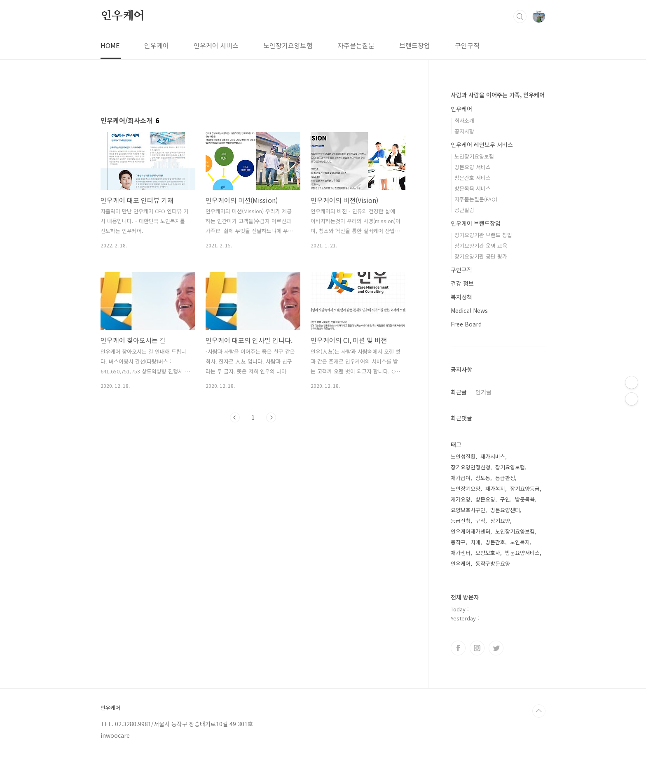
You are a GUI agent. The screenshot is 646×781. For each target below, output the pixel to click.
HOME (110, 45)
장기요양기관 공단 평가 (480, 256)
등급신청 (460, 521)
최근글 (459, 392)
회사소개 (464, 120)
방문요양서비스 (522, 553)
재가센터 (460, 553)
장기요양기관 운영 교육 (480, 245)
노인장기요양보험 (288, 45)
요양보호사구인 (468, 510)
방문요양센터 (505, 510)
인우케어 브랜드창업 (476, 223)
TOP (538, 711)
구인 (505, 499)
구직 (480, 521)
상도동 (482, 478)
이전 (235, 417)
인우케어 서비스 (216, 45)
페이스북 (458, 648)
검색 (520, 16)
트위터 (496, 648)
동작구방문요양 (492, 563)
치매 (475, 542)
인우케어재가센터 (470, 531)
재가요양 (460, 499)
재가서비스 (492, 456)
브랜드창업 (414, 45)
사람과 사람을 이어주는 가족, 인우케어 (498, 95)
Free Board (466, 324)
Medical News (469, 310)
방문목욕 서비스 (472, 188)
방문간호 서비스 (472, 178)
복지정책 (461, 297)
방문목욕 (525, 499)
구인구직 (467, 45)
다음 (271, 417)
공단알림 (464, 210)
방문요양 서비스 (472, 167)
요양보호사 (487, 553)
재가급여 (460, 478)
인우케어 (123, 16)
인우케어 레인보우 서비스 (482, 144)
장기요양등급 (525, 488)
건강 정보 (462, 283)
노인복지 (520, 542)
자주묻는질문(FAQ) (475, 199)
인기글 (483, 392)
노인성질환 (463, 456)
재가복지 (495, 488)
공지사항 (464, 131)
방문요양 (485, 499)
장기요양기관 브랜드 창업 (483, 235)
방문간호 (495, 542)
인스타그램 (477, 648)
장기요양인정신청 (470, 467)
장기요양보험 (510, 467)
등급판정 (505, 478)
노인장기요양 (465, 488)
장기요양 (500, 521)
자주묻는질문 (355, 45)
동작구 (458, 542)
